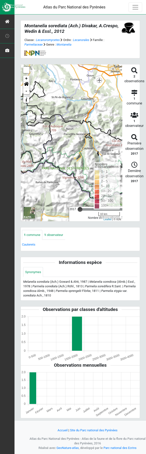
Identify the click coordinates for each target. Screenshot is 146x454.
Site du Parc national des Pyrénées (93, 430)
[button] (26, 85)
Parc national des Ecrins (120, 448)
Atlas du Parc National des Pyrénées (74, 7)
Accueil (63, 430)
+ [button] (26, 79)
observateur (53, 235)
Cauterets (28, 244)
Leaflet (107, 219)
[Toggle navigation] (135, 7)
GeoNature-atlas (67, 448)
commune (32, 235)
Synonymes (33, 272)
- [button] (26, 91)
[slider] (80, 209)
